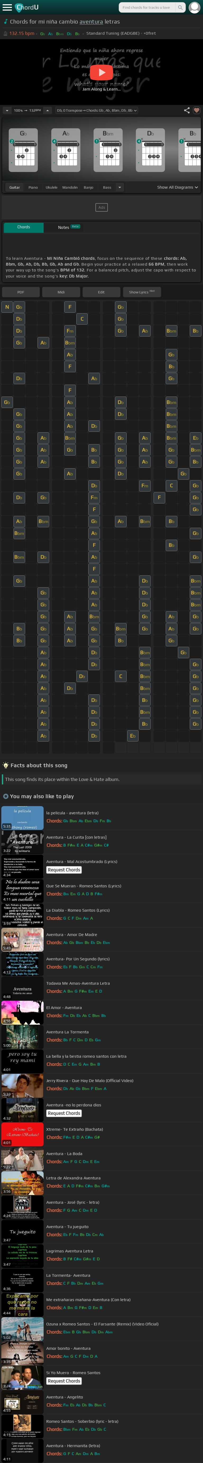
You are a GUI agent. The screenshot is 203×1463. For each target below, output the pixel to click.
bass (107, 187)
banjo (88, 187)
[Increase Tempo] (47, 110)
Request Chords (64, 870)
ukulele (51, 187)
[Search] (180, 7)
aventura (91, 21)
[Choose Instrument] (120, 187)
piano (33, 187)
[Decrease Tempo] (7, 110)
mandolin (70, 187)
